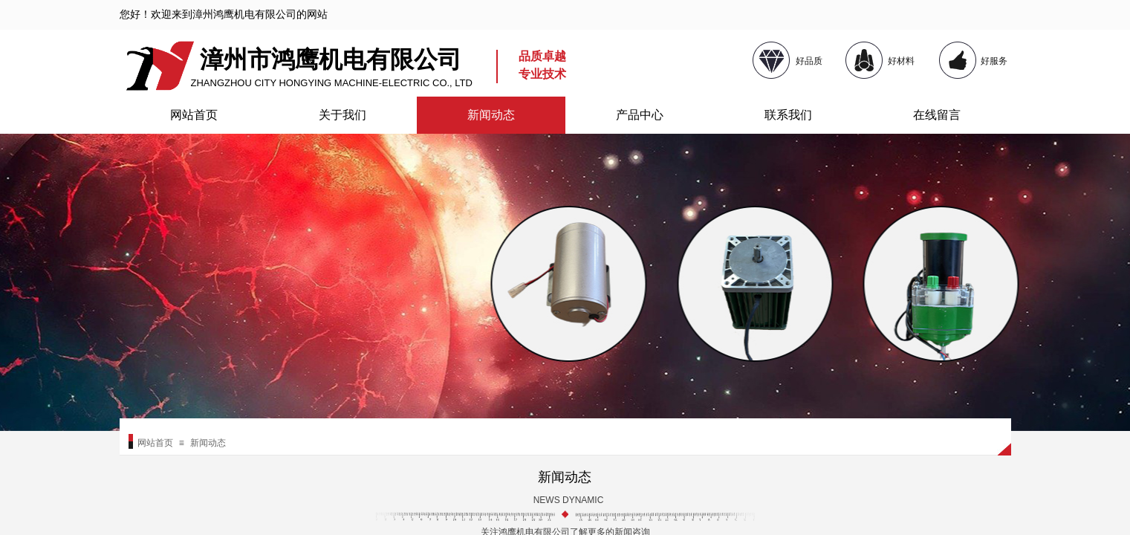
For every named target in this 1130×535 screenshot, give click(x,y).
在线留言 (937, 114)
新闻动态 (491, 114)
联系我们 (788, 114)
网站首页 (194, 114)
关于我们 (342, 114)
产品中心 (639, 114)
